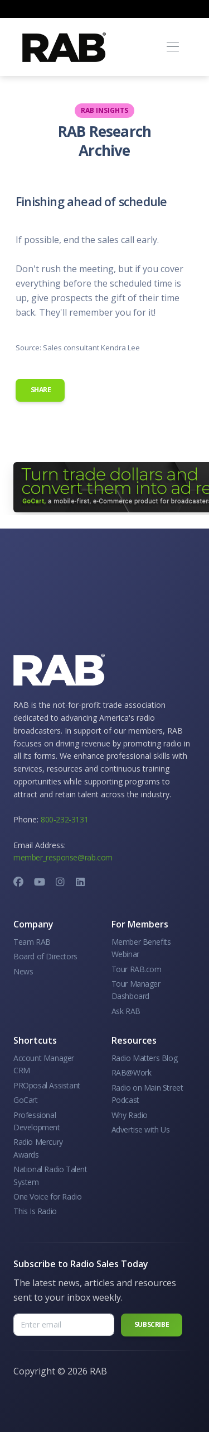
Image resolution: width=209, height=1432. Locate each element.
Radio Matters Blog (144, 1058)
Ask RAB (125, 1011)
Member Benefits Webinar (141, 947)
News (23, 971)
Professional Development (36, 1121)
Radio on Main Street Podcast (147, 1093)
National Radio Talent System (50, 1175)
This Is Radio (35, 1211)
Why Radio (129, 1115)
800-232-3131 (64, 819)
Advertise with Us (140, 1129)
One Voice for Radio (47, 1196)
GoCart (25, 1100)
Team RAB (32, 941)
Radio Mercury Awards (38, 1147)
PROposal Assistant (46, 1085)
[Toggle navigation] (172, 47)
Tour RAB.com (136, 969)
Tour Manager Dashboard (136, 989)
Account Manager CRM (43, 1064)
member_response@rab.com (63, 857)
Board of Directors (45, 956)
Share (40, 389)
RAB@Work (131, 1072)
